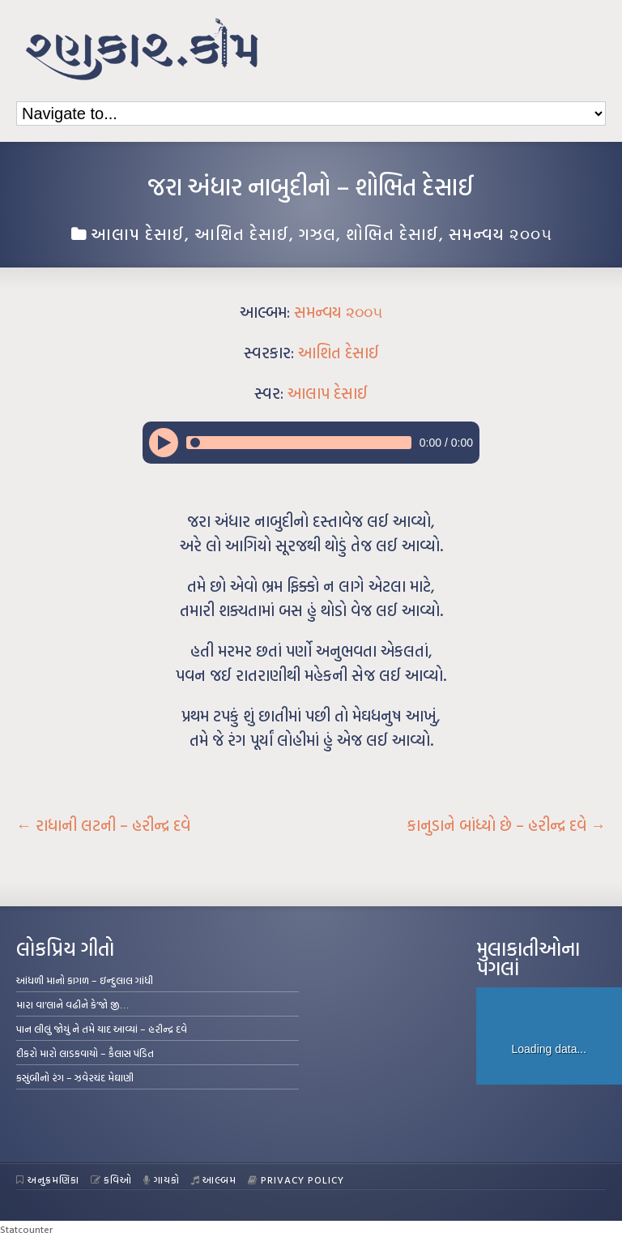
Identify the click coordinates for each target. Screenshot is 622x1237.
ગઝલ (317, 233)
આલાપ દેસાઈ (138, 233)
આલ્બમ (214, 1179)
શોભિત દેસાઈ (392, 233)
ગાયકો (161, 1179)
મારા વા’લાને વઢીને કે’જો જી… (72, 1004)
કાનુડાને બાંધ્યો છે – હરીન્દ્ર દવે (506, 825)
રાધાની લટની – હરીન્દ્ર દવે (103, 825)
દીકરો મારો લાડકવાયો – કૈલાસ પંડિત (85, 1053)
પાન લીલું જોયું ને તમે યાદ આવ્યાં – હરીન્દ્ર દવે (101, 1028)
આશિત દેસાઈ (241, 233)
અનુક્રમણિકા (47, 1179)
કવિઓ (112, 1179)
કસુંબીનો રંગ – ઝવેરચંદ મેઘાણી (75, 1077)
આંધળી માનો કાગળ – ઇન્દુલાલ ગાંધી (84, 980)
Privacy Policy (296, 1179)
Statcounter (26, 1229)
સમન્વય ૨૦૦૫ (500, 233)
